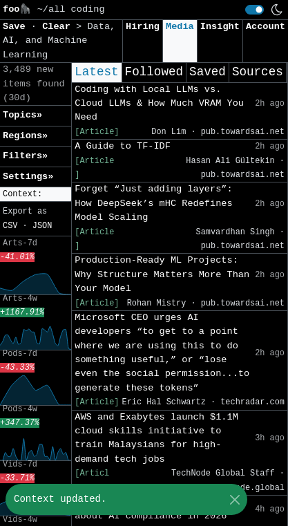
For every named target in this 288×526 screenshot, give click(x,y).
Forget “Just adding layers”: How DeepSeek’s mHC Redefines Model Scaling (153, 203)
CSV (10, 226)
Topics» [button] (22, 115)
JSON (42, 226)
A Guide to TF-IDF (123, 146)
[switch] (254, 10)
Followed (154, 72)
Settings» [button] (28, 176)
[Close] (234, 499)
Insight (220, 26)
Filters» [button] (25, 156)
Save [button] (17, 26)
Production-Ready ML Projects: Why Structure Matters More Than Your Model (162, 274)
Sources (257, 72)
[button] (35, 194)
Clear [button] (59, 26)
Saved (207, 72)
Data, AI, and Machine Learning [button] (59, 40)
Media (180, 26)
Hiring (143, 26)
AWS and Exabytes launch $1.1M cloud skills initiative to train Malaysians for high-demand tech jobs (156, 438)
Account (265, 26)
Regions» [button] (25, 136)
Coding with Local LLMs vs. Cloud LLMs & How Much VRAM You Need (159, 103)
